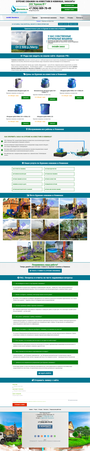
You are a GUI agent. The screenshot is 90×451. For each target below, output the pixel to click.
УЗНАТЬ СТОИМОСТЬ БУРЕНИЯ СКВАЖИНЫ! (45, 271)
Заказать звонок (63, 24)
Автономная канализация (19, 174)
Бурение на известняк (50, 179)
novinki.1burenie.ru (12, 17)
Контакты (79, 18)
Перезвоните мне (69, 5)
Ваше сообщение (17, 393)
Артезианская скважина (49, 18)
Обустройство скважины (19, 168)
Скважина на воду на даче (19, 184)
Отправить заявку (20, 404)
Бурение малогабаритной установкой (22, 189)
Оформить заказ (69, 9)
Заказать (26, 97)
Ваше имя (15, 384)
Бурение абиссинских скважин (53, 189)
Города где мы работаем (55, 409)
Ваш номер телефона (18, 388)
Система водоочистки (50, 168)
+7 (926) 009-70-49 (40, 8)
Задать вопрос (73, 24)
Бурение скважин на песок (19, 179)
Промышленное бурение (51, 184)
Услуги (62, 18)
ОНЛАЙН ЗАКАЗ (58, 46)
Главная (34, 18)
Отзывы (70, 18)
